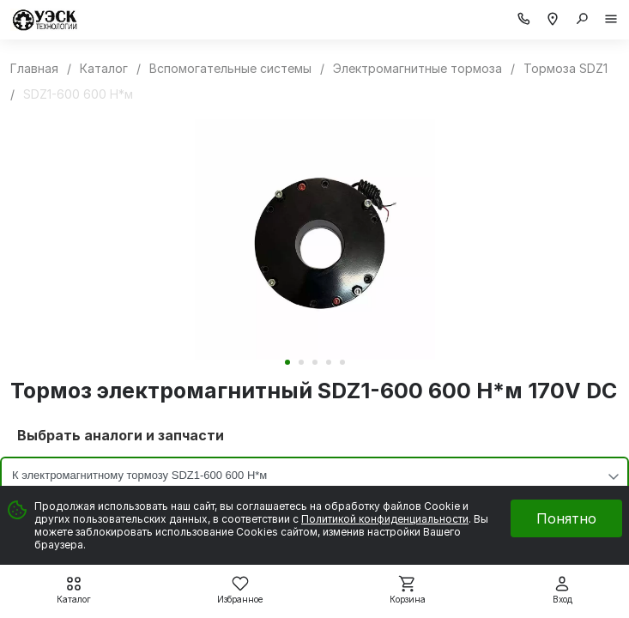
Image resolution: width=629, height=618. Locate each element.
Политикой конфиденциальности (385, 518)
